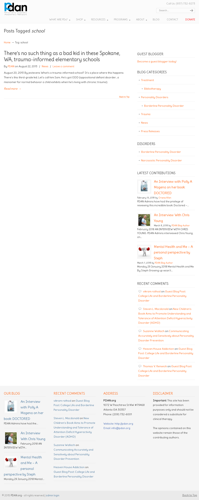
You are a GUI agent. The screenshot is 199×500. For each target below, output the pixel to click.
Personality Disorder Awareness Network (23, 9)
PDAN (11, 66)
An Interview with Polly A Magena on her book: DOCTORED (173, 187)
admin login (52, 495)
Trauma (145, 114)
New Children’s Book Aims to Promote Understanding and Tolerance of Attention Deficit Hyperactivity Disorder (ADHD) (74, 427)
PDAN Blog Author (181, 225)
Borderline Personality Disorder (164, 106)
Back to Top (124, 97)
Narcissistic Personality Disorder (161, 160)
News (45, 66)
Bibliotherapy (152, 88)
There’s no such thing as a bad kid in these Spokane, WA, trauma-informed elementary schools (62, 56)
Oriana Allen (164, 197)
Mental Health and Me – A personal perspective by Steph (173, 252)
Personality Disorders (154, 97)
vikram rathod (152, 291)
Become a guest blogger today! (156, 61)
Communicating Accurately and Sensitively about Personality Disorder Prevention (166, 335)
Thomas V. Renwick (155, 366)
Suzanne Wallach (153, 331)
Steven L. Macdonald (155, 309)
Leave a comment (63, 66)
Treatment (147, 80)
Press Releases (150, 131)
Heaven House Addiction (158, 349)
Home (7, 42)
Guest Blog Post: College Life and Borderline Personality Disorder (162, 296)
